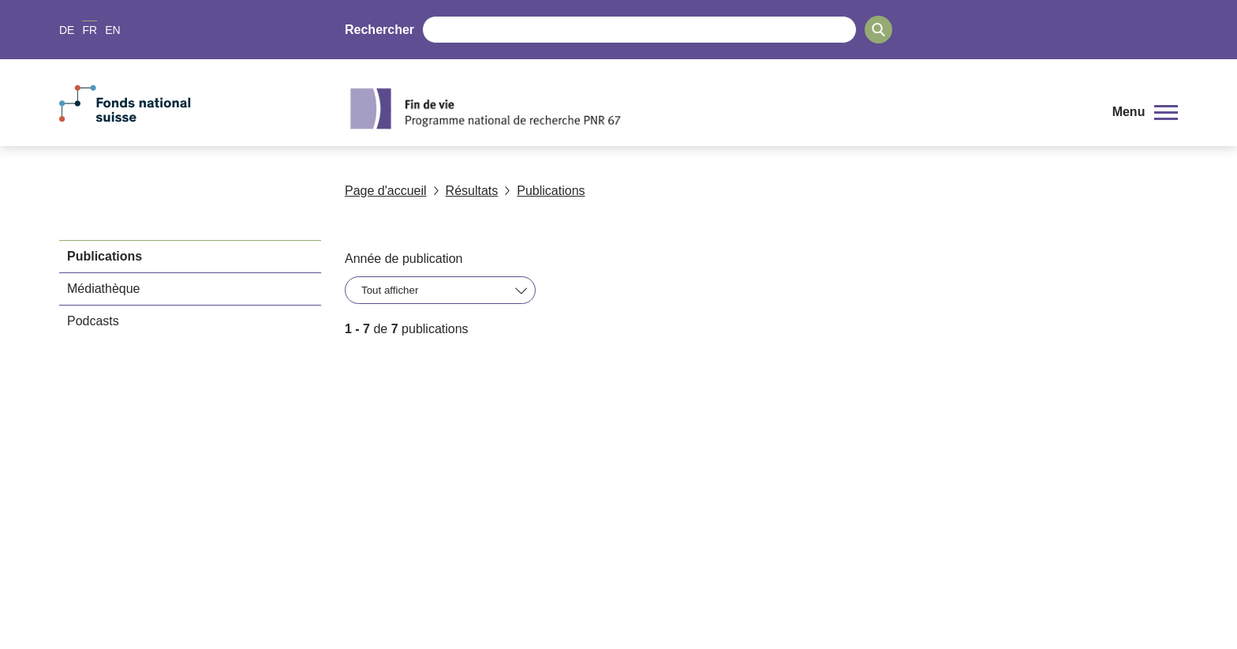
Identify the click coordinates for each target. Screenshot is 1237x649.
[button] (1145, 112)
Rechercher (379, 29)
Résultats (466, 190)
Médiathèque (103, 288)
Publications (544, 190)
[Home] (717, 108)
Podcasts (93, 321)
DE (66, 30)
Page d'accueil (386, 190)
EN (112, 30)
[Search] (878, 29)
